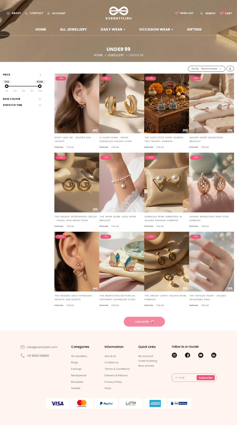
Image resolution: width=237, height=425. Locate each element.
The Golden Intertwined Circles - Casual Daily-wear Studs (76, 218)
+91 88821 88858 (35, 356)
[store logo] (119, 13)
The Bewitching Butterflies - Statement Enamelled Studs (118, 297)
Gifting (194, 29)
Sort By (195, 68)
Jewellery (116, 55)
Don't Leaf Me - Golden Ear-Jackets (73, 139)
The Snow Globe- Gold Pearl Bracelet (118, 218)
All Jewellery (73, 29)
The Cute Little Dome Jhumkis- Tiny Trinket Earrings (164, 139)
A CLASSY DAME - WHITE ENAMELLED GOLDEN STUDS (116, 139)
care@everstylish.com (39, 347)
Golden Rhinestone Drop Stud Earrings (209, 218)
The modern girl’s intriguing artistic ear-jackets (73, 297)
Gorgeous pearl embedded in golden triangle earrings (163, 218)
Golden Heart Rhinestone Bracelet (206, 139)
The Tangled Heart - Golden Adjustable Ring (208, 297)
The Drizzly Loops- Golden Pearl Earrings (166, 297)
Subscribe (205, 377)
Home (40, 29)
